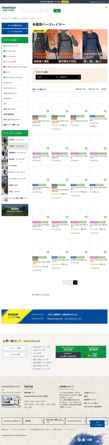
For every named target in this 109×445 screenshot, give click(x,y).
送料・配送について (40, 359)
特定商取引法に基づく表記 (40, 429)
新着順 (104, 89)
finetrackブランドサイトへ (97, 2)
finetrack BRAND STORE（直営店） (36, 396)
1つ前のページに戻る (40, 294)
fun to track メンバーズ (41, 369)
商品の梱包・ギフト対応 (42, 362)
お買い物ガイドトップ (41, 347)
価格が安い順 (80, 89)
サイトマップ (70, 429)
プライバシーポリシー (19, 429)
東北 (32, 401)
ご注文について (39, 350)
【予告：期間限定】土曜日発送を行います (62, 314)
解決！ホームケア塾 (91, 403)
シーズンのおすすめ (17, 31)
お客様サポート (66, 386)
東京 (37, 401)
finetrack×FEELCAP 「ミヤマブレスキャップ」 (64, 319)
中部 (37, 404)
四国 (52, 404)
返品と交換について (40, 366)
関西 (42, 404)
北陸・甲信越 (28, 404)
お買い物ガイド (54, 6)
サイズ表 (37, 353)
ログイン (86, 9)
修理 (86, 396)
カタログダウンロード (28, 6)
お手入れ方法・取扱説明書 (93, 406)
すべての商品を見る (17, 25)
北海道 (26, 401)
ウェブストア (6, 18)
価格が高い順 (93, 89)
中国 (47, 404)
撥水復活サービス (90, 400)
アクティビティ (77, 9)
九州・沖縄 (28, 407)
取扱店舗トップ (29, 393)
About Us (5, 429)
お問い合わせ (57, 429)
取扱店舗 (28, 386)
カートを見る (103, 9)
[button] (75, 282)
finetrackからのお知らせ (15, 209)
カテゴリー (68, 9)
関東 (43, 401)
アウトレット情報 (17, 348)
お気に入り (94, 9)
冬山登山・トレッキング (19, 18)
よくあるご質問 (42, 6)
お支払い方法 (38, 356)
